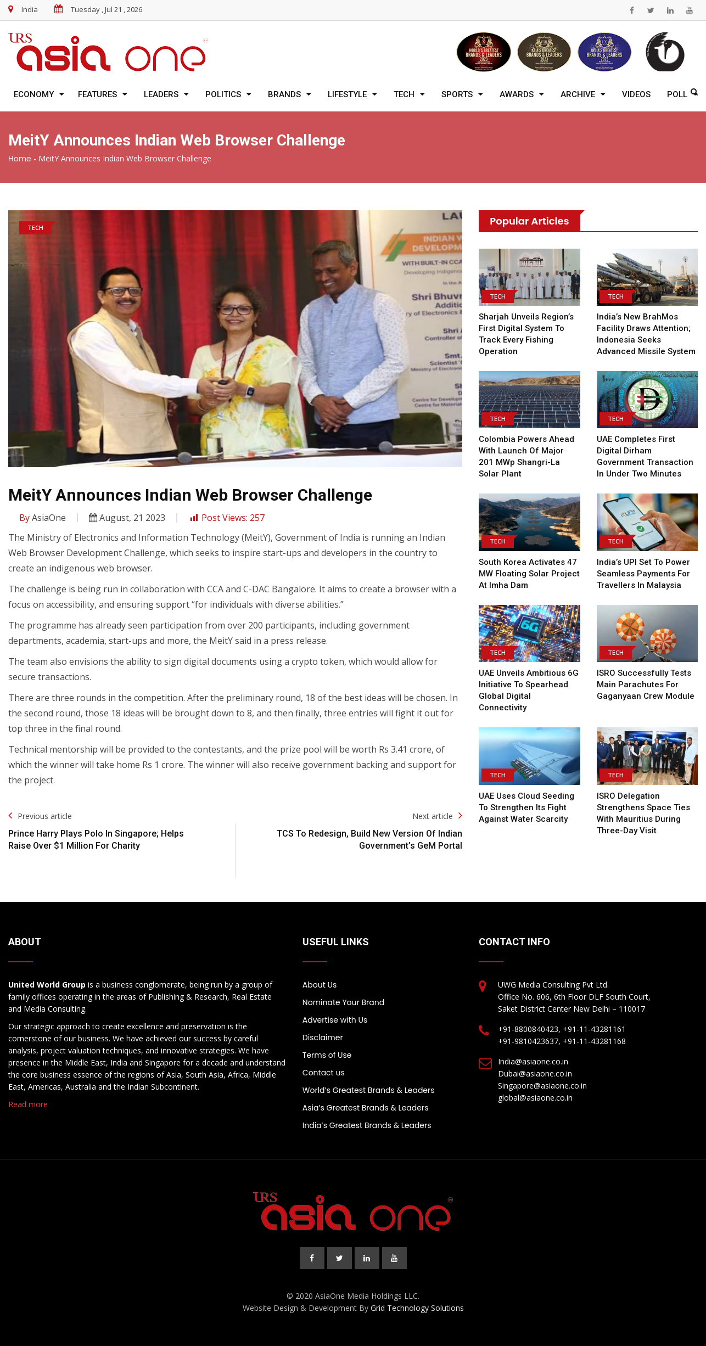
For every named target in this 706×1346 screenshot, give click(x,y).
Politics (223, 94)
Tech (404, 94)
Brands (284, 94)
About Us (319, 984)
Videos (636, 94)
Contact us (323, 1072)
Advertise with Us (334, 1019)
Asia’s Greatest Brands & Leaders (365, 1107)
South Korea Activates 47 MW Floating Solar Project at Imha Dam (529, 573)
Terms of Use (327, 1055)
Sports (457, 94)
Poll (677, 94)
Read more (28, 1104)
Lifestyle (347, 94)
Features (97, 94)
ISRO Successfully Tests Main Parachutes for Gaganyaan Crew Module (645, 684)
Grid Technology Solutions (417, 1308)
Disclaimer (322, 1037)
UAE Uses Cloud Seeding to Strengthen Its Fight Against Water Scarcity (526, 807)
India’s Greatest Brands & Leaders (367, 1125)
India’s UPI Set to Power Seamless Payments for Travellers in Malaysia (643, 573)
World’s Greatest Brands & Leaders (368, 1090)
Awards (517, 94)
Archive (578, 94)
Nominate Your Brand (343, 1002)
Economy (34, 94)
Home (19, 158)
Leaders (161, 94)
